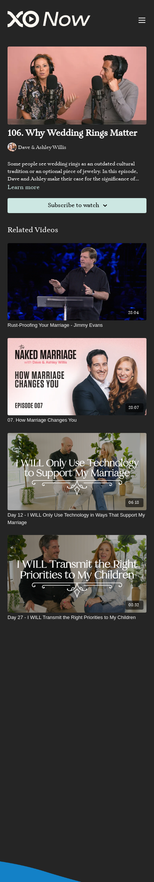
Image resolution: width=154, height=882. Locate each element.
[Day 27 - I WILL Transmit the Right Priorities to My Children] (77, 617)
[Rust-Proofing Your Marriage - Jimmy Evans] (77, 325)
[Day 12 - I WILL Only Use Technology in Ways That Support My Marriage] (77, 518)
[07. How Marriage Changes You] (77, 420)
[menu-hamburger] (141, 20)
